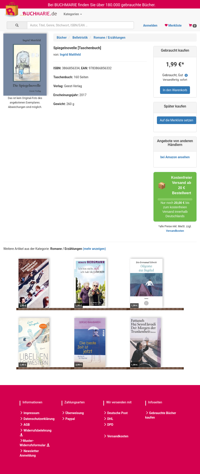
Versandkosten (175, 230)
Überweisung (73, 413)
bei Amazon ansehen (175, 157)
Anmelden (150, 25)
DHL (108, 419)
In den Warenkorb (175, 90)
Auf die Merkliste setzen (176, 120)
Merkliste (173, 25)
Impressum (29, 413)
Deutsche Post (115, 413)
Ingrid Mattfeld (70, 54)
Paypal (68, 419)
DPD (108, 424)
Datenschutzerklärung (37, 419)
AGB (25, 424)
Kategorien (73, 14)
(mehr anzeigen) (94, 249)
